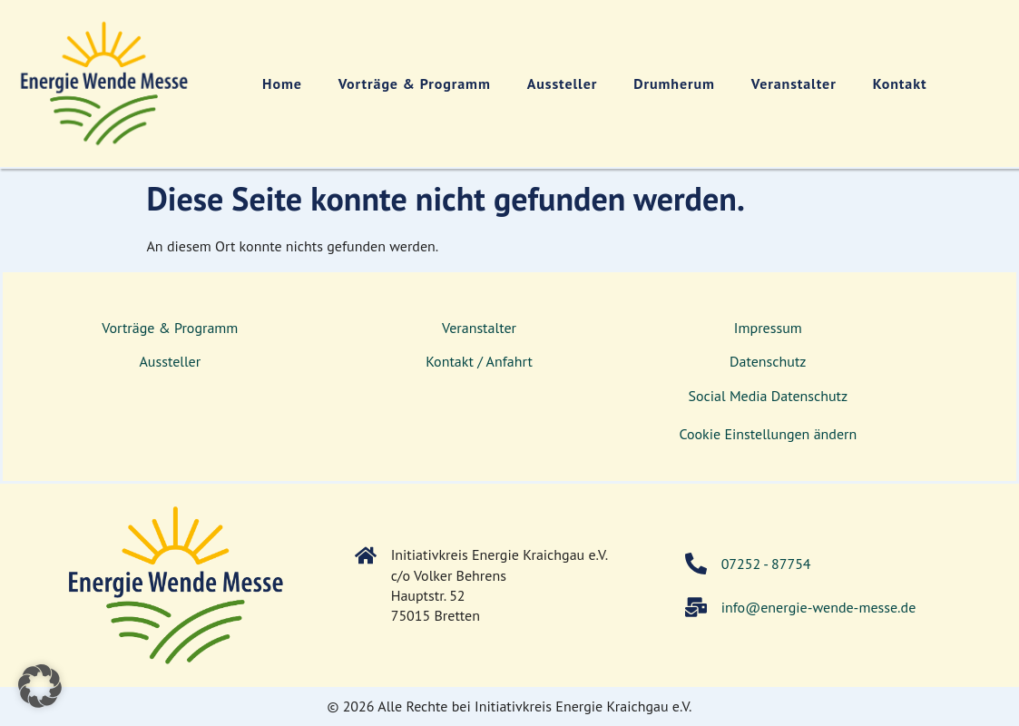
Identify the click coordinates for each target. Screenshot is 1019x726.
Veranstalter (794, 83)
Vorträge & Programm (414, 83)
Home (282, 83)
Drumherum (674, 83)
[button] (40, 686)
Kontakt (900, 83)
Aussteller (562, 83)
